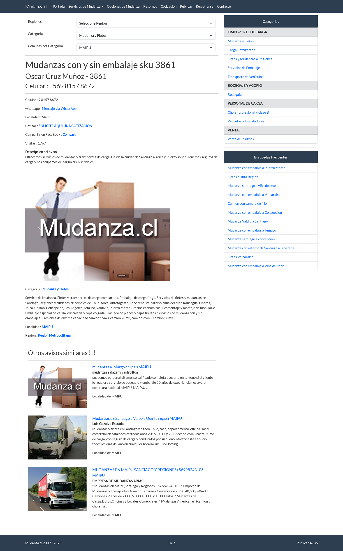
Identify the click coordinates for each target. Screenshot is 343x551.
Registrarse (204, 6)
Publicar (186, 6)
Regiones (35, 21)
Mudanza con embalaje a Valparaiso (254, 195)
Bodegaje (235, 94)
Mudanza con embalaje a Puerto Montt (256, 168)
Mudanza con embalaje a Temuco (252, 230)
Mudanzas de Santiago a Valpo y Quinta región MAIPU (137, 418)
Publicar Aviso (307, 543)
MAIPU (47, 327)
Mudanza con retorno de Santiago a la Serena (261, 248)
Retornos (150, 6)
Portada (59, 6)
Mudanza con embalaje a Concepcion (255, 212)
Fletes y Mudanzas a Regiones (250, 59)
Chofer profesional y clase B (248, 112)
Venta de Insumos (241, 139)
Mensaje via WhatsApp (59, 108)
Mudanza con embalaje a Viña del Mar (256, 266)
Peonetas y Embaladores (246, 121)
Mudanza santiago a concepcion (251, 239)
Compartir (70, 134)
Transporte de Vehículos (245, 77)
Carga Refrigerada (241, 50)
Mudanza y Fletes (55, 289)
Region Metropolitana (54, 335)
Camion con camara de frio (247, 203)
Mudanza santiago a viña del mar (252, 186)
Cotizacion (168, 6)
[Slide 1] (121, 275)
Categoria (35, 34)
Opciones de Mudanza (123, 6)
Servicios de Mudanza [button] (84, 6)
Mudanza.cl (36, 6)
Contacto (224, 6)
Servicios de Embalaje (244, 68)
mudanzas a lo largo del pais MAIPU (121, 367)
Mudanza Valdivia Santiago (248, 221)
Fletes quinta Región (243, 177)
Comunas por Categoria (45, 46)
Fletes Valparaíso (240, 257)
